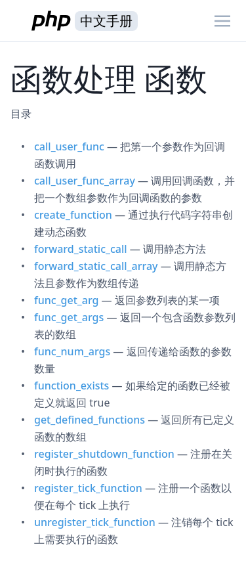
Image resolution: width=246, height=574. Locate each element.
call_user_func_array (84, 180)
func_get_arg (66, 300)
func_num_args (72, 351)
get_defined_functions (89, 419)
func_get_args (69, 317)
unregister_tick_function (94, 522)
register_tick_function (88, 488)
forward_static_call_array (96, 266)
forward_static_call (80, 249)
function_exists (71, 385)
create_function (73, 215)
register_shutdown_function (104, 454)
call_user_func (69, 146)
